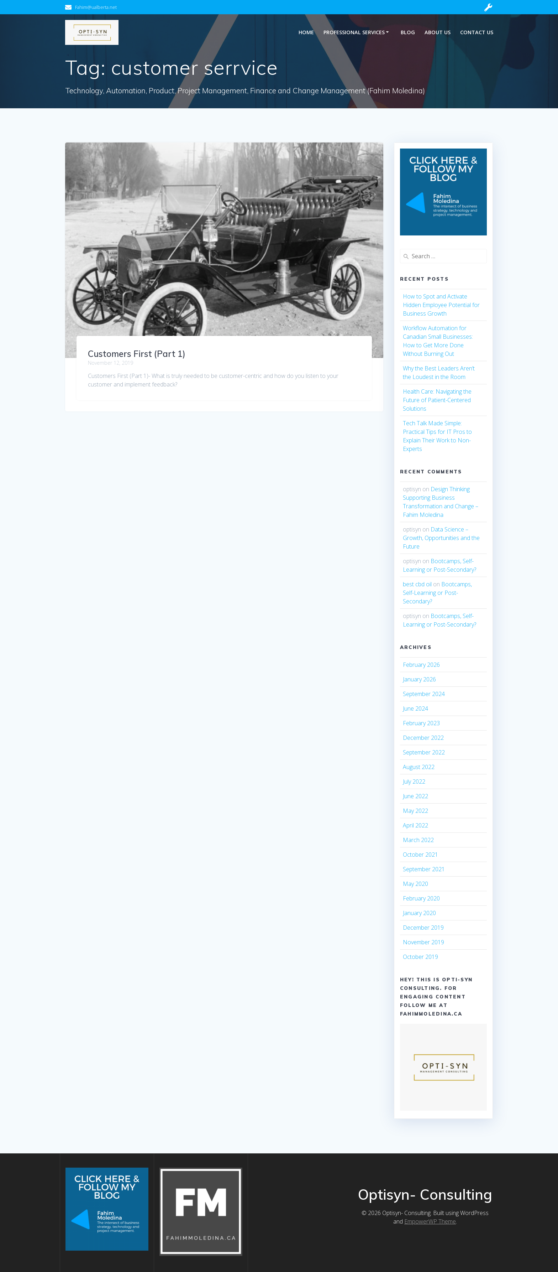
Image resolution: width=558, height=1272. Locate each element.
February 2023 (421, 723)
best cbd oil (417, 584)
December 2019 (423, 927)
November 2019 (423, 942)
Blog (408, 32)
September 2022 (424, 752)
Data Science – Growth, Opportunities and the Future (441, 537)
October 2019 (420, 957)
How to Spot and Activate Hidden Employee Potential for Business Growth (441, 304)
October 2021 (420, 854)
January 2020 (419, 913)
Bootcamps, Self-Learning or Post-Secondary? (437, 592)
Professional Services (354, 32)
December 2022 (423, 738)
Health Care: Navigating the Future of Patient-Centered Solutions (437, 400)
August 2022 (419, 767)
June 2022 (415, 796)
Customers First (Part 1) (136, 353)
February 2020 (421, 898)
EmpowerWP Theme (430, 1221)
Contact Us (476, 32)
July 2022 (414, 781)
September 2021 (424, 869)
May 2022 (415, 811)
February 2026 (421, 665)
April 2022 (415, 825)
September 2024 (424, 694)
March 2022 (418, 840)
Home (306, 32)
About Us (438, 32)
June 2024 (415, 708)
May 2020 (415, 884)
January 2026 (419, 679)
